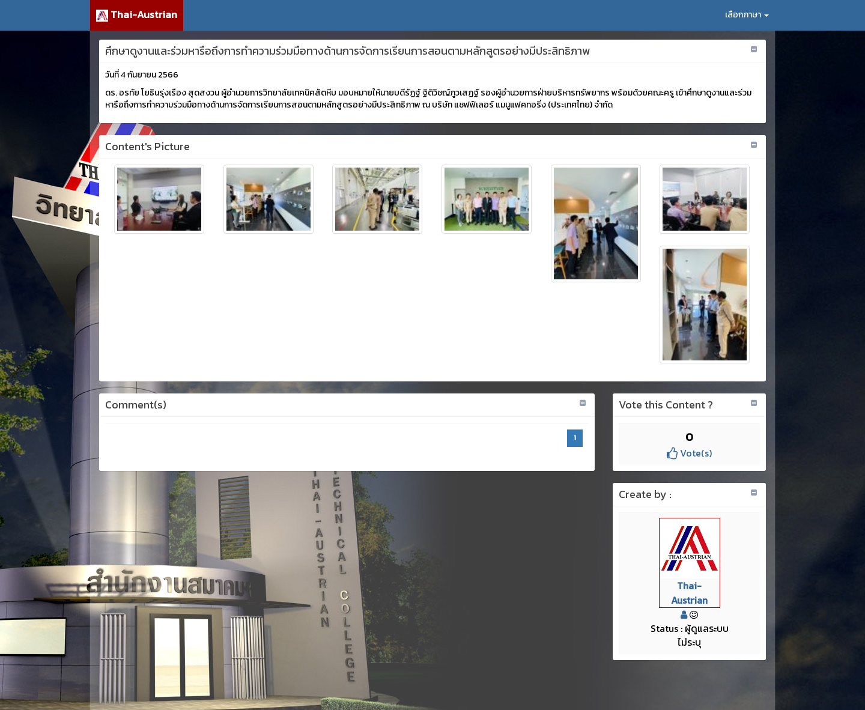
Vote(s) (689, 453)
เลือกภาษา (747, 14)
